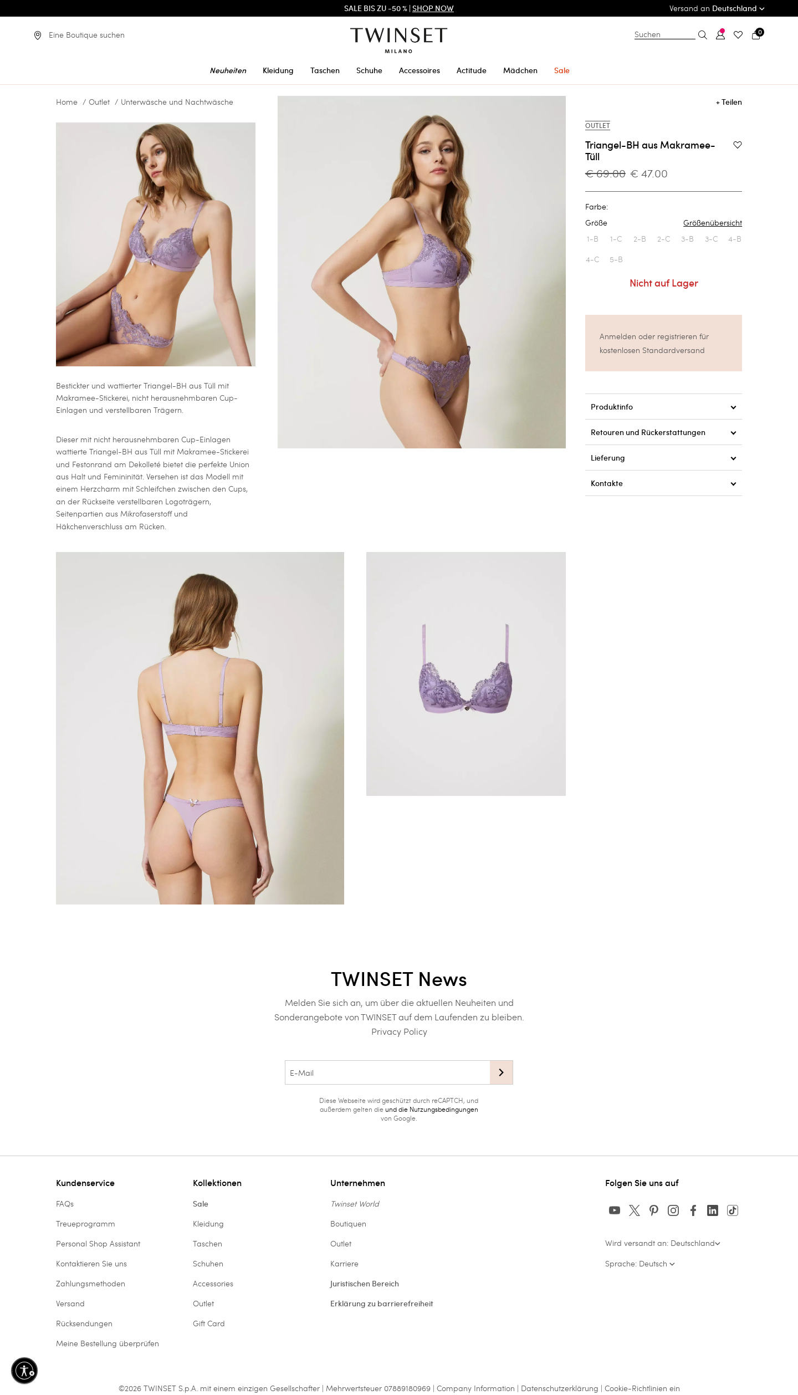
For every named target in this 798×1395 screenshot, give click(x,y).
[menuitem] (227, 68)
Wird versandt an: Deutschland (662, 1243)
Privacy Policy (399, 1031)
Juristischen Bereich (364, 1284)
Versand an (717, 8)
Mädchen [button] (520, 70)
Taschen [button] (325, 70)
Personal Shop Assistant (98, 1243)
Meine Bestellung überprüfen (107, 1343)
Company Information (476, 1388)
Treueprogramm (85, 1223)
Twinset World (354, 1203)
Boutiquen (348, 1223)
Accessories (213, 1283)
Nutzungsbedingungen (444, 1109)
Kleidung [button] (278, 70)
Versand (70, 1303)
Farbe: (596, 207)
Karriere (344, 1263)
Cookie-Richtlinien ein (642, 1388)
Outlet (99, 102)
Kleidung (208, 1223)
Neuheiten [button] (227, 70)
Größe (663, 223)
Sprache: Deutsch (640, 1263)
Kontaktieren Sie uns (91, 1263)
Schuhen (208, 1263)
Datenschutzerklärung (559, 1388)
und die (397, 1109)
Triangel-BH (110, 451)
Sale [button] (562, 70)
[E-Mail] (387, 1072)
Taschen (207, 1243)
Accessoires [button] (419, 70)
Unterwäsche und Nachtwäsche (177, 102)
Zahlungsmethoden (90, 1283)
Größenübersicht (712, 223)
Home (67, 102)
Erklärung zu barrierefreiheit (381, 1304)
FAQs (65, 1203)
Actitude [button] (472, 70)
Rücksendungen (84, 1323)
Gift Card (209, 1323)
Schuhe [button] (369, 70)
